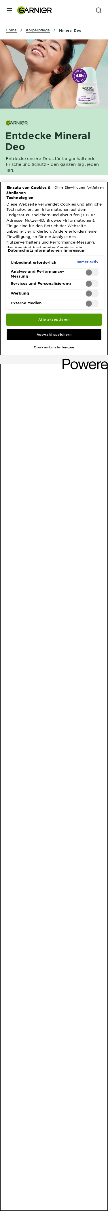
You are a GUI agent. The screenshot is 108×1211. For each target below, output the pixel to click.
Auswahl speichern (54, 334)
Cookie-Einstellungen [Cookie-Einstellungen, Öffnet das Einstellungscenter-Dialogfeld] (54, 347)
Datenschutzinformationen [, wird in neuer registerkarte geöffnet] (35, 250)
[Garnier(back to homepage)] (32, 10)
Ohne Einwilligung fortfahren (79, 187)
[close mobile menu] (9, 10)
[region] (54, 696)
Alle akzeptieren (53, 319)
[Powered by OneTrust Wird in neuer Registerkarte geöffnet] (83, 360)
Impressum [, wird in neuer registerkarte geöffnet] (74, 250)
